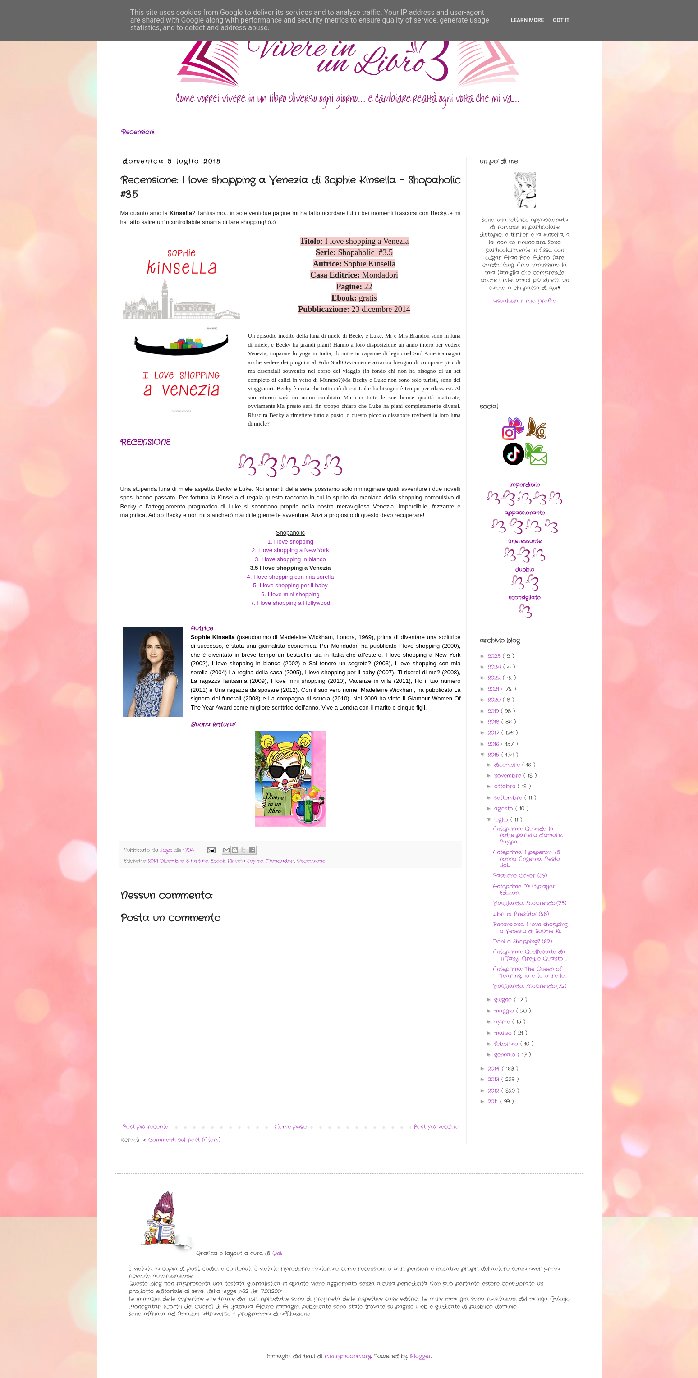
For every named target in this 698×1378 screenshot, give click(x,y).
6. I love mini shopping (290, 594)
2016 (494, 744)
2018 (494, 722)
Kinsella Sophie (245, 861)
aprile (503, 1021)
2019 (494, 711)
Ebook (218, 861)
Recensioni (137, 132)
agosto (504, 808)
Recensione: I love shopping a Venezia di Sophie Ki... (530, 927)
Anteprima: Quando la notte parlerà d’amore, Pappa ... (528, 835)
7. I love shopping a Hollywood (290, 603)
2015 (494, 755)
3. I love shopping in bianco (290, 559)
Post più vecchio (436, 1127)
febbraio (507, 1044)
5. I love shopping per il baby (290, 585)
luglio (502, 820)
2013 (494, 1079)
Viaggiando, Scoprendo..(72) (529, 986)
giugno (504, 999)
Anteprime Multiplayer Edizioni (524, 890)
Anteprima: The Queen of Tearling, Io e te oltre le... (529, 972)
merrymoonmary (348, 1356)
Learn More (527, 20)
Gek (277, 1253)
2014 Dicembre (166, 861)
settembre (509, 797)
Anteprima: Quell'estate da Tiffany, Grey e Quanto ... (530, 955)
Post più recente (145, 1127)
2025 (495, 656)
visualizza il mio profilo (524, 301)
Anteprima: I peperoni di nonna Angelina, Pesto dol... (526, 858)
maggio (505, 1011)
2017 (494, 733)
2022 (495, 678)
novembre (509, 775)
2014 (495, 1068)
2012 (494, 1090)
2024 (495, 667)
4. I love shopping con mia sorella (290, 576)
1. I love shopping (290, 541)
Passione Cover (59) (520, 875)
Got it (561, 20)
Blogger (420, 1356)
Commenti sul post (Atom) (184, 1140)
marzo (504, 1033)
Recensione (311, 861)
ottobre (506, 786)
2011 (494, 1101)
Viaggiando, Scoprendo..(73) (529, 903)
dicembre (508, 765)
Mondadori (280, 861)
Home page (291, 1127)
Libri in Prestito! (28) (521, 914)
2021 (494, 689)
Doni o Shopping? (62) (522, 941)
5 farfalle (197, 861)
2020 (495, 700)
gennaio (506, 1054)
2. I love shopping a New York (290, 550)
